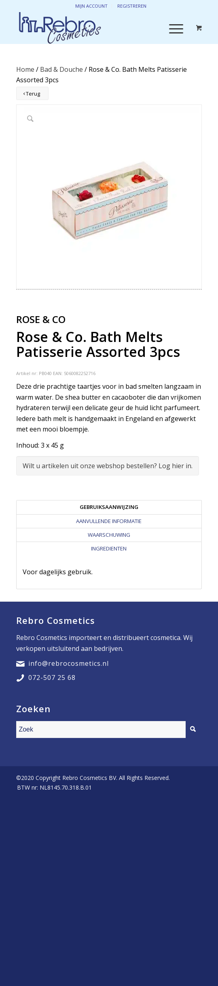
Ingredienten (109, 548)
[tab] (108, 507)
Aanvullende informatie (109, 521)
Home (25, 69)
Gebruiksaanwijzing (109, 507)
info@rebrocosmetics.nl (68, 663)
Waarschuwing (109, 534)
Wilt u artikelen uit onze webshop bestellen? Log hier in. (108, 465)
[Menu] (172, 28)
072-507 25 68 (52, 677)
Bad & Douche (61, 69)
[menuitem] (52, 788)
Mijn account (91, 6)
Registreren (131, 6)
